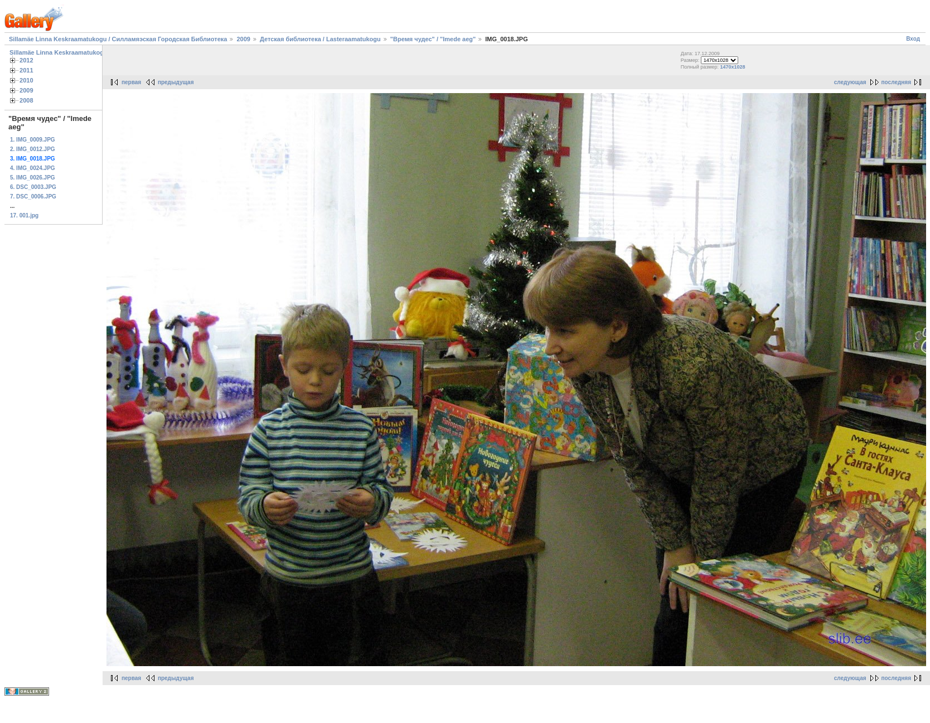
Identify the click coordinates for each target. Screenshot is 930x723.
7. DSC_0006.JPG (33, 196)
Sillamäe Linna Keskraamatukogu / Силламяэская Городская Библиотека (118, 39)
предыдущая (176, 82)
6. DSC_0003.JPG (33, 187)
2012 (26, 60)
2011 (26, 70)
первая (131, 82)
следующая (850, 82)
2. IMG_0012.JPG (32, 149)
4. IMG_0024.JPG (32, 168)
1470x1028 (732, 67)
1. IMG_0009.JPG (32, 140)
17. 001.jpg (24, 215)
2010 (26, 80)
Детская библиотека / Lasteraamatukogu (320, 39)
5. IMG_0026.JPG (32, 177)
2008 (26, 100)
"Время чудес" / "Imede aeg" (433, 39)
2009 (243, 39)
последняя (896, 82)
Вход (913, 39)
